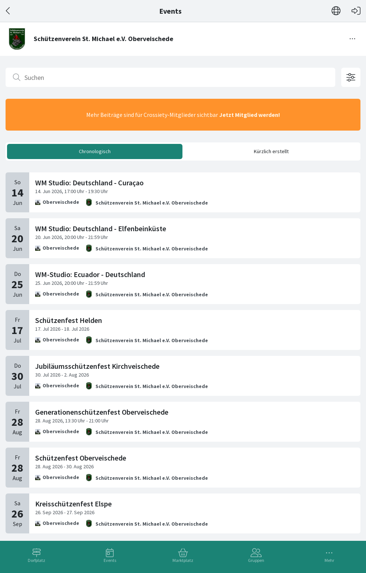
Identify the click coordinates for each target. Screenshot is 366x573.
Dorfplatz (36, 560)
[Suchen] (170, 77)
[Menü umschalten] (352, 38)
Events (110, 560)
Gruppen (256, 560)
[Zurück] (8, 11)
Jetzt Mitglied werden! (249, 114)
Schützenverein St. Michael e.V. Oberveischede (151, 202)
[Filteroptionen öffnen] (350, 77)
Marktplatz (182, 560)
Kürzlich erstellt (271, 151)
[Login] (356, 11)
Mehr (329, 560)
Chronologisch (95, 151)
